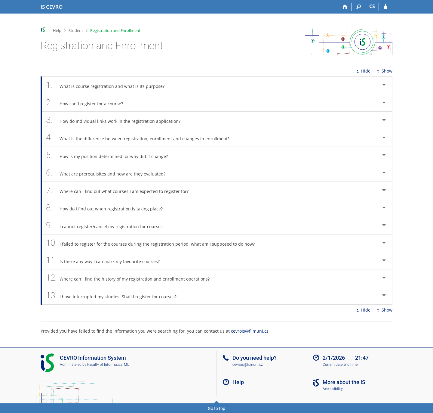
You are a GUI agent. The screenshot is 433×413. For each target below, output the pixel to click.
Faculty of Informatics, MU (108, 364)
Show (384, 71)
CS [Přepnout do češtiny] (372, 6)
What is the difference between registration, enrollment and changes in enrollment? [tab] (141, 137)
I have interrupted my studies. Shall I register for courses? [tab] (114, 295)
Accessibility (333, 389)
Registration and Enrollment (115, 30)
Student (76, 30)
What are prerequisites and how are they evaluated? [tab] (109, 173)
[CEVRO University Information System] (52, 7)
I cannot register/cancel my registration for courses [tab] (107, 225)
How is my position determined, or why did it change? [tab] (110, 155)
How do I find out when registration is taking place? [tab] (107, 208)
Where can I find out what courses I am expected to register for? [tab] (120, 190)
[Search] (358, 7)
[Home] (345, 7)
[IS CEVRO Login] (385, 7)
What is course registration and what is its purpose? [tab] (108, 85)
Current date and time (340, 364)
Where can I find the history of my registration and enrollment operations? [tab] (131, 278)
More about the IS (344, 382)
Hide (362, 71)
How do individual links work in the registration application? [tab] (116, 120)
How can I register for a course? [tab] (88, 103)
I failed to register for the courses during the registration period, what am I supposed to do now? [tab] (153, 243)
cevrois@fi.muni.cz (250, 331)
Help (57, 30)
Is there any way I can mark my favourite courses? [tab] (106, 260)
